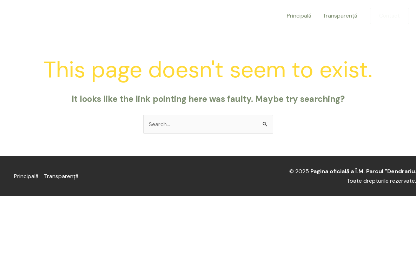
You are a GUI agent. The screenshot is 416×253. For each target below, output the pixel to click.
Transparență (340, 15)
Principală (299, 15)
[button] (389, 16)
